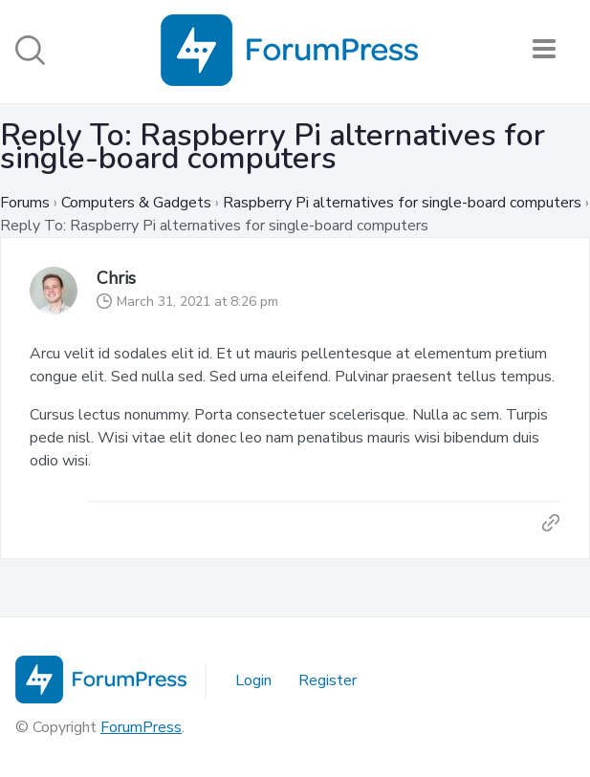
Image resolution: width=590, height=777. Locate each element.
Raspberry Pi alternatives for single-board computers (402, 202)
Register (327, 680)
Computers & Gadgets (136, 202)
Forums (25, 202)
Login (253, 680)
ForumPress (141, 727)
